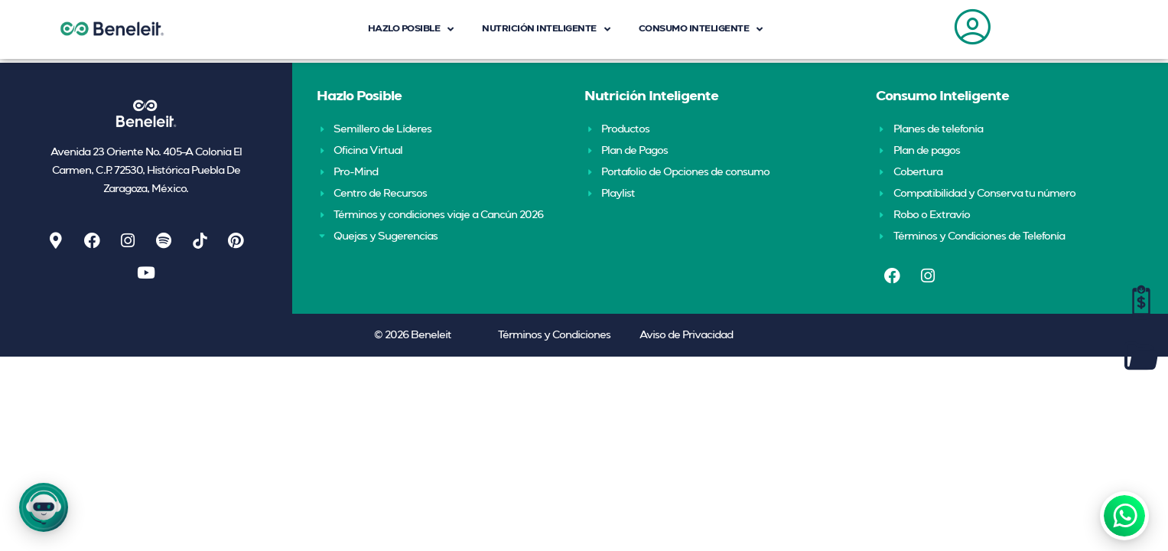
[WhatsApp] (1124, 515)
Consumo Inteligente (942, 96)
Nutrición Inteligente (651, 96)
